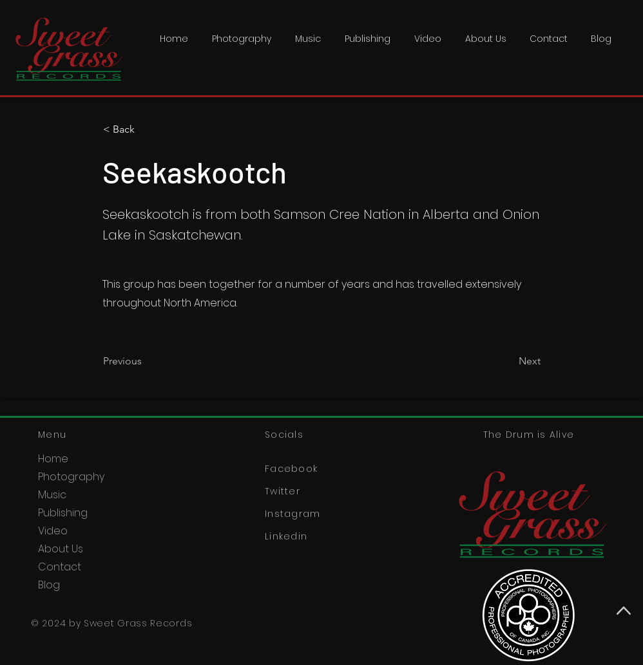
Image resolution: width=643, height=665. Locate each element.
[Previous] (145, 361)
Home (53, 458)
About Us (60, 548)
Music (52, 494)
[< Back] (145, 129)
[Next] (508, 361)
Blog (49, 584)
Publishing (63, 512)
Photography (71, 476)
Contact (59, 566)
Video (53, 530)
